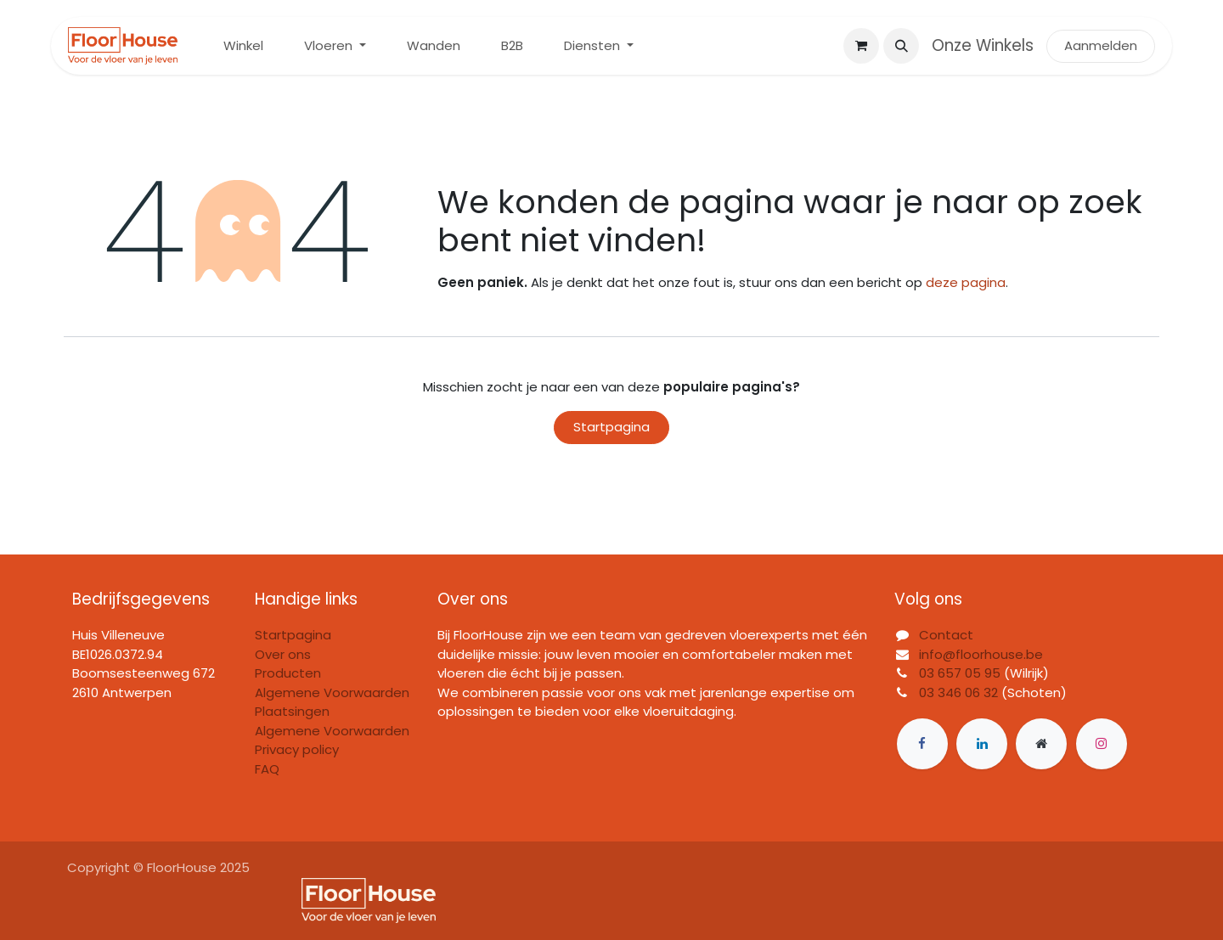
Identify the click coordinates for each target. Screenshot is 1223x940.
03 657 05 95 (959, 673)
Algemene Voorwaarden (332, 731)
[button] (901, 46)
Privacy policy (297, 749)
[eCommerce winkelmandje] (861, 46)
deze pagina (966, 282)
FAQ (267, 769)
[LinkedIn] (981, 743)
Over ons (283, 654)
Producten (288, 673)
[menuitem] (243, 46)
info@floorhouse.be (981, 654)
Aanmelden (1100, 45)
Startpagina (611, 427)
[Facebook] (922, 743)
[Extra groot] (1041, 743)
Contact (946, 635)
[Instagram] (1101, 743)
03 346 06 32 (958, 692)
